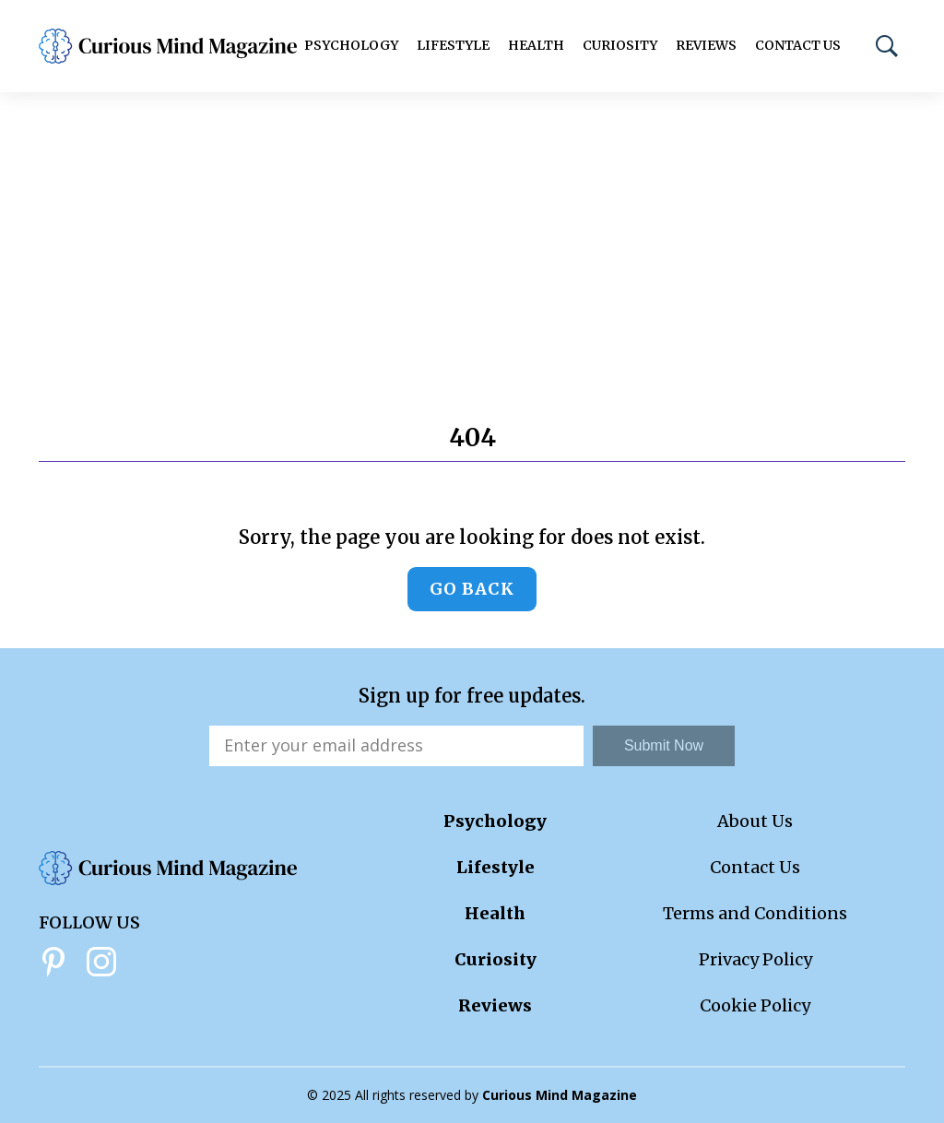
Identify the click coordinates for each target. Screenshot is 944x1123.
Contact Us (798, 45)
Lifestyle (453, 45)
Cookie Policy (755, 1005)
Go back (472, 588)
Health (536, 45)
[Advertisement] (472, 230)
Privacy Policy (755, 959)
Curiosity (620, 45)
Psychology (351, 45)
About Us (755, 821)
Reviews (706, 45)
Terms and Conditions (755, 913)
